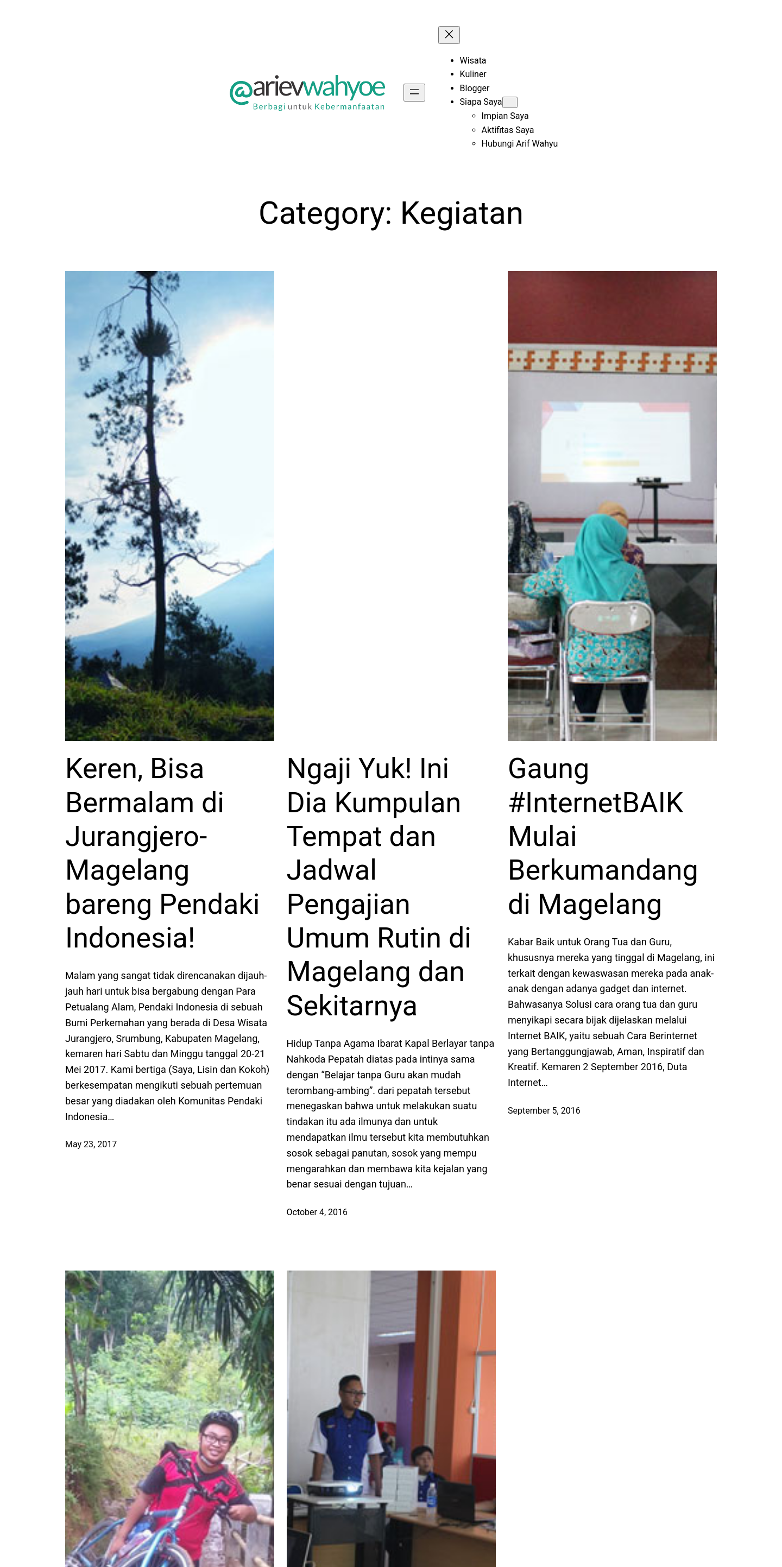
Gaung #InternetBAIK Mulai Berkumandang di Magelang (603, 836)
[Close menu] (449, 35)
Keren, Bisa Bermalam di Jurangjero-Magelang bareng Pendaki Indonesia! (162, 853)
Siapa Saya (481, 102)
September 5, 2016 (544, 1110)
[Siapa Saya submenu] (510, 102)
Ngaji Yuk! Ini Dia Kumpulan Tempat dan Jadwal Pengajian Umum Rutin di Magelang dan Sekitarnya (379, 887)
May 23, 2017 (91, 1144)
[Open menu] (414, 93)
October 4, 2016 (317, 1212)
